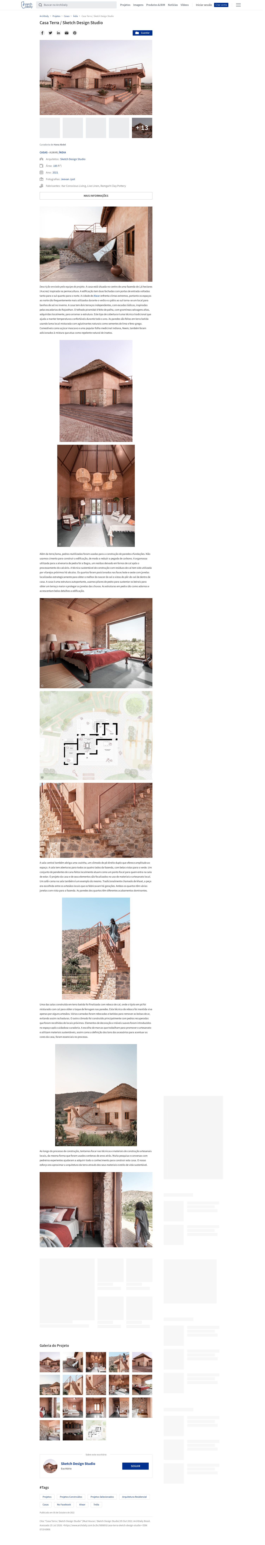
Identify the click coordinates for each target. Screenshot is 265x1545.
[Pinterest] (74, 33)
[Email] (66, 33)
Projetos (125, 5)
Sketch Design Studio (72, 159)
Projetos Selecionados (102, 1497)
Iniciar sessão (204, 5)
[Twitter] (50, 33)
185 (55, 166)
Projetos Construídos (71, 1497)
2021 (55, 172)
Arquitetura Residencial (134, 1497)
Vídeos (185, 5)
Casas (44, 152)
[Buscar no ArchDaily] (79, 5)
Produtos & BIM (155, 5)
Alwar (97, 296)
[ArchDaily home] (27, 4)
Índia (62, 152)
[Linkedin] (58, 33)
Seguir (135, 1466)
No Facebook (64, 1504)
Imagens (138, 5)
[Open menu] (238, 5)
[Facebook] (42, 33)
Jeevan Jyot (68, 179)
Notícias (173, 5)
